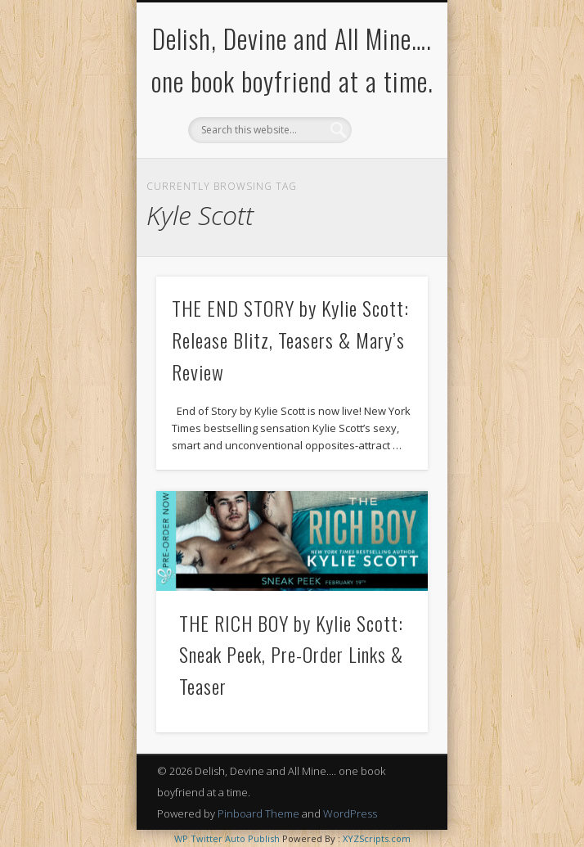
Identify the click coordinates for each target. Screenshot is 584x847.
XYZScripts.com (377, 838)
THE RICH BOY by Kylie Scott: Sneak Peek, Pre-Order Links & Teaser (291, 654)
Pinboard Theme (258, 813)
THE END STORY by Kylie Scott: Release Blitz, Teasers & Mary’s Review (290, 339)
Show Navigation (387, 146)
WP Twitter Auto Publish (227, 838)
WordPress (350, 813)
